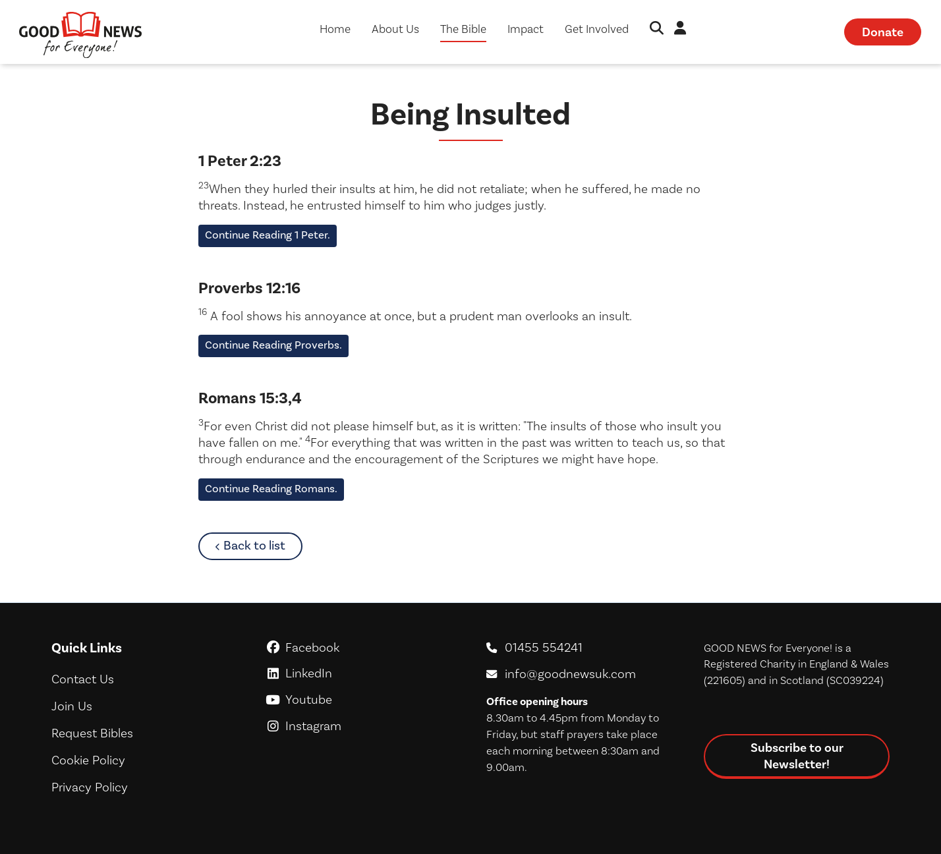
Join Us (71, 706)
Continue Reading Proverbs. (273, 345)
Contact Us (82, 679)
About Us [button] (395, 29)
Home (335, 29)
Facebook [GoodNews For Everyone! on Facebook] (362, 647)
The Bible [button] (463, 29)
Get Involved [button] (597, 29)
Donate (882, 32)
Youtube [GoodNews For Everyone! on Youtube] (362, 699)
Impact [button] (525, 29)
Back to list (262, 545)
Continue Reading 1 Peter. (267, 235)
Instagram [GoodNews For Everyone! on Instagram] (362, 725)
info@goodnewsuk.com (570, 673)
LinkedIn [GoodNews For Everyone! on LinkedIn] (362, 673)
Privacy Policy (89, 787)
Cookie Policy (88, 760)
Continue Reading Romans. (271, 489)
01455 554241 (544, 647)
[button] (656, 29)
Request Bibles (92, 733)
